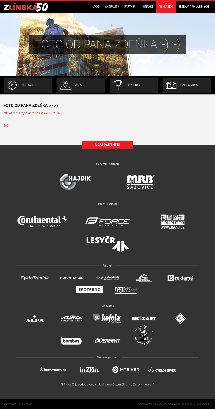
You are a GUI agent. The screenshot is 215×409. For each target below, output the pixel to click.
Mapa (78, 85)
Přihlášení (166, 6)
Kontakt (147, 6)
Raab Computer (203, 404)
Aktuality (112, 6)
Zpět (6, 125)
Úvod (96, 6)
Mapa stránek (10, 404)
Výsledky (133, 85)
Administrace (25, 404)
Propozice (28, 85)
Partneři (130, 6)
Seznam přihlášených (193, 6)
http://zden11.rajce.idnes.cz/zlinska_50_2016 (32, 113)
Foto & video (189, 85)
